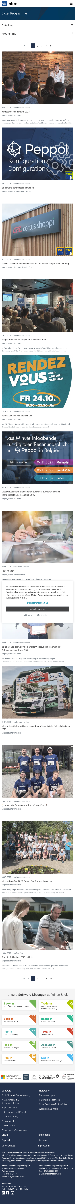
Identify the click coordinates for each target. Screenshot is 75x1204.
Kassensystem (8, 1125)
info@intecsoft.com (15, 1176)
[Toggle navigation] (71, 3)
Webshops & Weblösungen (14, 1130)
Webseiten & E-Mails (48, 1109)
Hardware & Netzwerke (49, 1100)
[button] (37, 26)
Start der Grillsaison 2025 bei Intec (18, 957)
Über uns (42, 1140)
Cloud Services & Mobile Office (53, 1104)
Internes (17, 115)
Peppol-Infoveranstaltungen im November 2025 (24, 339)
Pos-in (25, 267)
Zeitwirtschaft (8, 1121)
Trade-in (28, 191)
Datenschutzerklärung (37, 603)
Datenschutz (8, 1145)
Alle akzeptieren (37, 609)
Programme (19, 191)
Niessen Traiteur (40, 968)
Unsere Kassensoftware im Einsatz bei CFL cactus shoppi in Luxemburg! (35, 263)
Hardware (44, 1090)
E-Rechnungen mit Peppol (14, 1112)
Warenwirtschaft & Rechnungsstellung (11, 1101)
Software (6, 1090)
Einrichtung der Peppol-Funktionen (18, 187)
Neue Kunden (8, 571)
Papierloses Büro (9, 1107)
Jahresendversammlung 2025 (16, 111)
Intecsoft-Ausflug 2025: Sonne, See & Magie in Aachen (27, 881)
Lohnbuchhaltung (10, 1116)
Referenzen (44, 1134)
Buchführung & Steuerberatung (16, 1095)
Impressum (44, 1145)
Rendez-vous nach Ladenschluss (17, 415)
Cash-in (32, 267)
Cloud (5, 1134)
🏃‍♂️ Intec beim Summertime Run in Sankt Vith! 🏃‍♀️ (25, 805)
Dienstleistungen (47, 1095)
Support (6, 1140)
